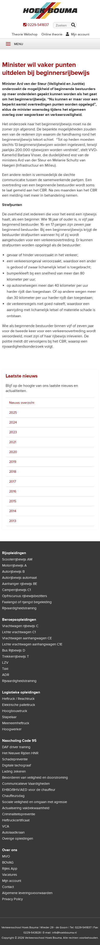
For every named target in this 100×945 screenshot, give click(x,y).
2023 (13, 432)
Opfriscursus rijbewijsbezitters (24, 596)
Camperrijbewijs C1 (16, 590)
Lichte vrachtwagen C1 (19, 632)
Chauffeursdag (13, 796)
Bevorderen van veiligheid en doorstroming (35, 777)
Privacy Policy (12, 899)
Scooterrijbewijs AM (17, 559)
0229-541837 (38, 25)
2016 (12, 491)
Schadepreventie (15, 759)
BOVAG (8, 862)
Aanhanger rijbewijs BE (19, 584)
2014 (12, 511)
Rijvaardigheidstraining (19, 608)
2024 (13, 422)
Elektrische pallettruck (18, 705)
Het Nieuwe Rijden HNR (20, 753)
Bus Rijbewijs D (13, 650)
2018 (12, 472)
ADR (5, 675)
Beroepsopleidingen (19, 619)
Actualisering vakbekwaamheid (25, 808)
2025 (13, 413)
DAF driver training (16, 747)
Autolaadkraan (13, 832)
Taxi (5, 669)
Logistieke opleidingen (21, 692)
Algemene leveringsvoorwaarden (27, 893)
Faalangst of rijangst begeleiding (27, 602)
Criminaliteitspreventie (18, 814)
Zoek (73, 25)
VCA (5, 826)
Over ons (9, 850)
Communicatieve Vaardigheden (26, 783)
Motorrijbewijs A (14, 565)
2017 (12, 482)
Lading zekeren (14, 771)
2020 (13, 452)
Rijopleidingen (14, 553)
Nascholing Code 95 (19, 740)
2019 (12, 462)
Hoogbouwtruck (14, 711)
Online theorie (51, 34)
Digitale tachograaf (16, 765)
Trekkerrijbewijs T (15, 656)
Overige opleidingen (17, 838)
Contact (8, 887)
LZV (5, 662)
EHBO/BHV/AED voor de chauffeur (28, 790)
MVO (6, 856)
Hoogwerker (12, 729)
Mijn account (80, 34)
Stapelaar (9, 717)
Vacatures (9, 875)
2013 (12, 521)
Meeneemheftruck (15, 723)
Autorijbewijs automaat (19, 577)
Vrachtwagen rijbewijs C (20, 626)
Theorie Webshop (24, 34)
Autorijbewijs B (13, 571)
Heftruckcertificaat (16, 820)
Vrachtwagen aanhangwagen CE (27, 638)
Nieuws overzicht (21, 403)
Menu (8, 44)
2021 (12, 442)
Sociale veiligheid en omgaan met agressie (34, 802)
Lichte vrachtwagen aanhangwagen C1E (32, 644)
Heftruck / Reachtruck (18, 699)
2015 (12, 501)
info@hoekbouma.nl (64, 932)
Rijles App (9, 868)
